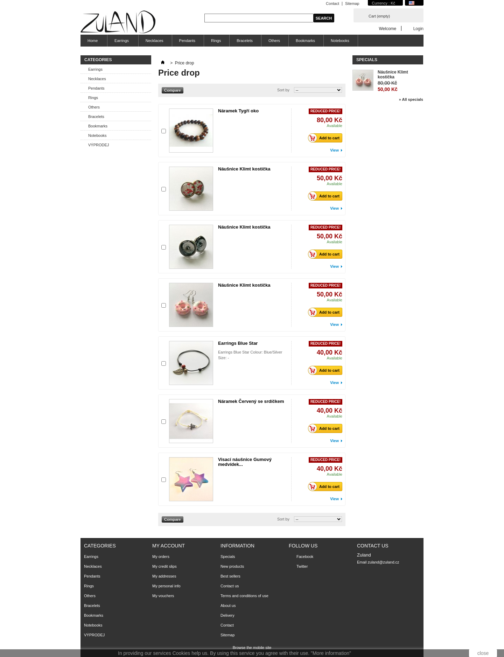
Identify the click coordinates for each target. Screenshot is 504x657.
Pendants (187, 41)
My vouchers (163, 596)
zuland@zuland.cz (383, 562)
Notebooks (340, 41)
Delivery (227, 615)
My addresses (164, 576)
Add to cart (326, 137)
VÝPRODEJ (98, 145)
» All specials (411, 99)
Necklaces (154, 41)
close (483, 653)
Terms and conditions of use (244, 596)
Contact (332, 3)
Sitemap (352, 3)
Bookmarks (305, 41)
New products (232, 566)
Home (91, 43)
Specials (366, 59)
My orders (160, 556)
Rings (216, 41)
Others (274, 41)
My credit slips (164, 566)
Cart (379, 16)
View (334, 150)
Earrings (120, 43)
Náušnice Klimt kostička (244, 169)
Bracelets (245, 41)
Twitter (302, 566)
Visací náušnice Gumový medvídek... (245, 462)
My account (168, 545)
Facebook (304, 556)
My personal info (166, 586)
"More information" (331, 653)
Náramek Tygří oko (238, 110)
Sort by (283, 90)
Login (418, 28)
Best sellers (230, 576)
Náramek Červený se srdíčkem (251, 401)
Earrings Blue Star (238, 343)
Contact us (229, 586)
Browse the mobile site (252, 647)
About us (228, 605)
